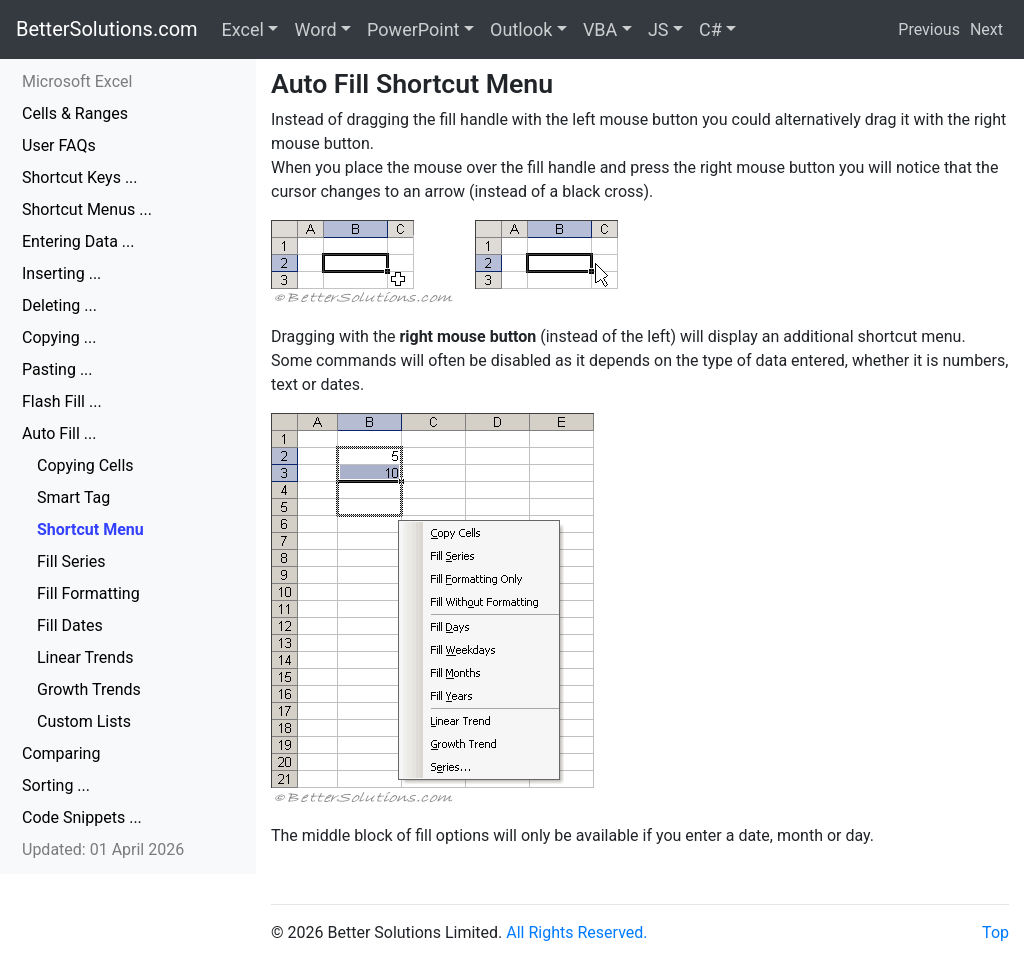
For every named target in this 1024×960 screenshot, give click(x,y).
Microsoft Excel (77, 81)
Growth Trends (89, 689)
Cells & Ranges (75, 113)
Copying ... (59, 337)
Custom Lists (84, 721)
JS (658, 29)
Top (995, 932)
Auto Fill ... (59, 433)
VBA (600, 29)
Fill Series (71, 561)
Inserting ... (61, 273)
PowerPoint (413, 29)
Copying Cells (85, 465)
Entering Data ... (78, 241)
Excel (243, 29)
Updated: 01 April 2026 (103, 849)
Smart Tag (73, 497)
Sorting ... (56, 785)
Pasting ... (57, 369)
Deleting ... (59, 305)
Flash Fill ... (62, 401)
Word (315, 29)
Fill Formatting (88, 593)
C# (710, 29)
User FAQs (59, 145)
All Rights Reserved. (576, 932)
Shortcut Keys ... (80, 177)
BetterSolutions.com (107, 29)
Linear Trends (85, 657)
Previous (929, 29)
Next (986, 29)
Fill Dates (70, 625)
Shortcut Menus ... (87, 209)
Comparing (61, 753)
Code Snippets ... (82, 817)
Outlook (521, 29)
